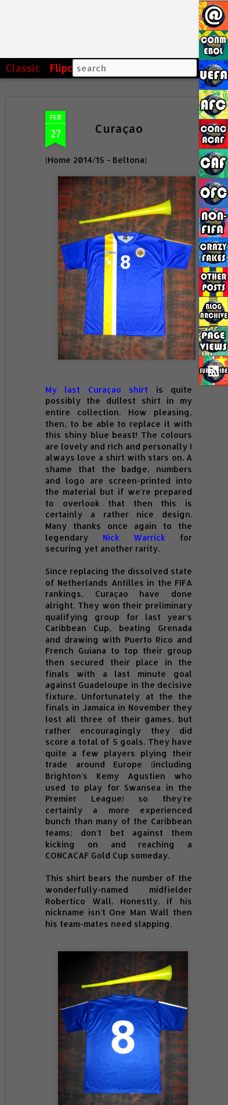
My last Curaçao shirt (96, 389)
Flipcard (69, 67)
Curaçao (119, 128)
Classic (23, 67)
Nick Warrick (134, 537)
